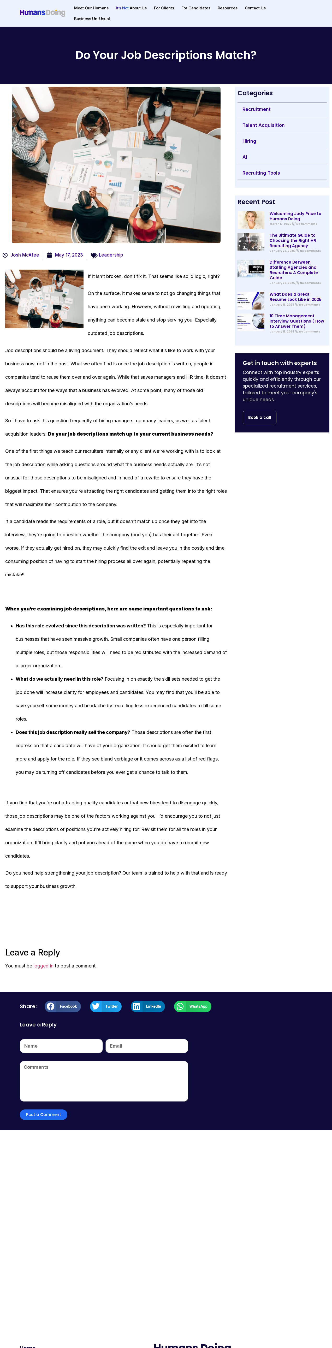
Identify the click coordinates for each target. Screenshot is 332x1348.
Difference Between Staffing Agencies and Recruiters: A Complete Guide (294, 270)
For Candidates (195, 7)
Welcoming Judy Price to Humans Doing (295, 216)
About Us (131, 7)
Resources (228, 7)
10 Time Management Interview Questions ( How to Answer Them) (297, 321)
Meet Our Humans (91, 7)
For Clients (164, 7)
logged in (43, 966)
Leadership (111, 255)
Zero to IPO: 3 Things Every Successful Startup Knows (158, 1253)
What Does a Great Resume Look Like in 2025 (295, 297)
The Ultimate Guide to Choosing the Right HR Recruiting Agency (293, 240)
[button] (63, 1006)
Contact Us (255, 7)
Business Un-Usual (92, 18)
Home (28, 1336)
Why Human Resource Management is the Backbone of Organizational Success (264, 1257)
